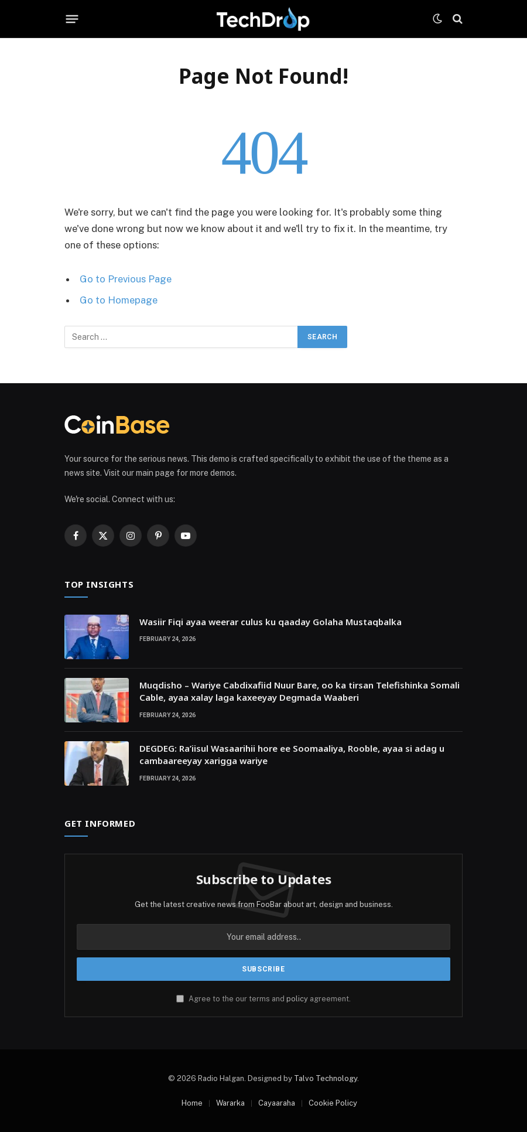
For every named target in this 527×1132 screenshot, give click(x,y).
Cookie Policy (333, 1103)
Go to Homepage (119, 300)
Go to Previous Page (126, 279)
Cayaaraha (276, 1103)
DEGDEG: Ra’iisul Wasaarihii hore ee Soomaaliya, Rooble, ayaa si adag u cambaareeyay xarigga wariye (291, 754)
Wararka (230, 1103)
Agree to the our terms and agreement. (263, 998)
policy (297, 998)
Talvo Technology (325, 1078)
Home (192, 1103)
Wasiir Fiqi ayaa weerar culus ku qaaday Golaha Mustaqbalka (270, 622)
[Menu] (72, 18)
